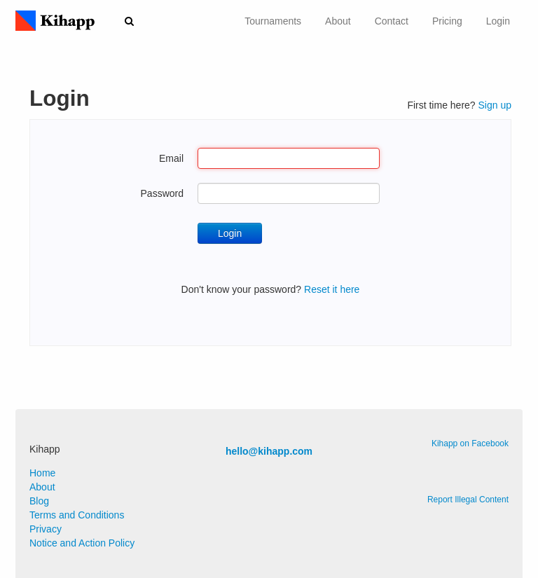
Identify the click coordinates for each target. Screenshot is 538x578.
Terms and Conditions (76, 515)
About (338, 21)
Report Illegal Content (468, 499)
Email (171, 158)
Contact (391, 21)
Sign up (494, 105)
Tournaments (272, 21)
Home (42, 473)
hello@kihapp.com (269, 451)
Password (162, 193)
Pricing (447, 21)
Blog (39, 501)
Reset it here (331, 289)
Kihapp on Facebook (470, 443)
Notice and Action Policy (81, 543)
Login (498, 21)
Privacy (45, 529)
